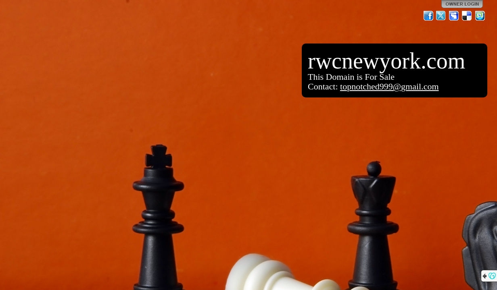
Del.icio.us (467, 15)
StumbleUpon (480, 15)
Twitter (441, 15)
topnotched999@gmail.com (389, 86)
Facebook (428, 15)
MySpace (454, 15)
